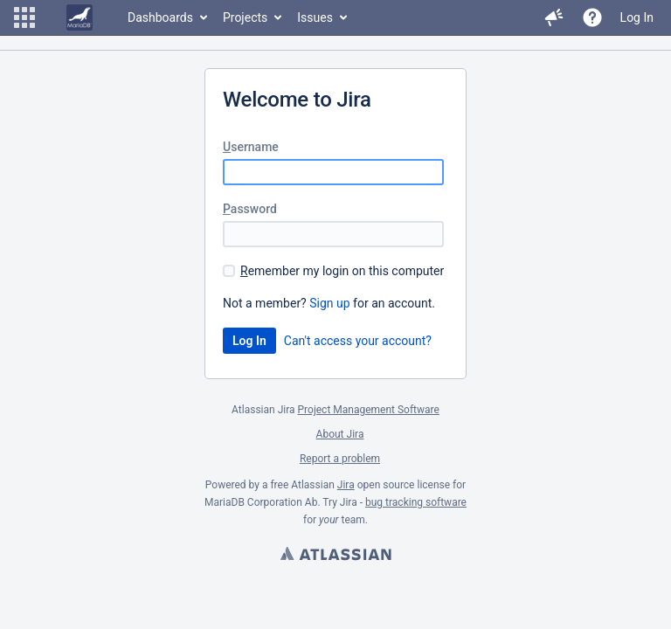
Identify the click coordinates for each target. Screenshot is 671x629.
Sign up (329, 303)
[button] (24, 17)
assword (250, 209)
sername (251, 147)
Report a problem (340, 459)
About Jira (340, 434)
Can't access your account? (358, 341)
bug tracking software (416, 502)
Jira (346, 485)
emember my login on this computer (342, 271)
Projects (245, 17)
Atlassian (335, 555)
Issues (315, 17)
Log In (637, 17)
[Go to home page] (79, 17)
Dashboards (160, 17)
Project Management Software (368, 410)
